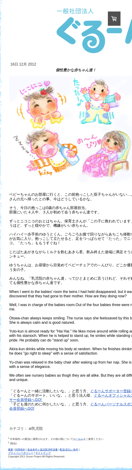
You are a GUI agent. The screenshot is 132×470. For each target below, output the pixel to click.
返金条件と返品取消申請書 (42, 449)
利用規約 (20, 449)
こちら (79, 438)
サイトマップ (43, 453)
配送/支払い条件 (69, 449)
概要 (10, 449)
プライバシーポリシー (20, 453)
